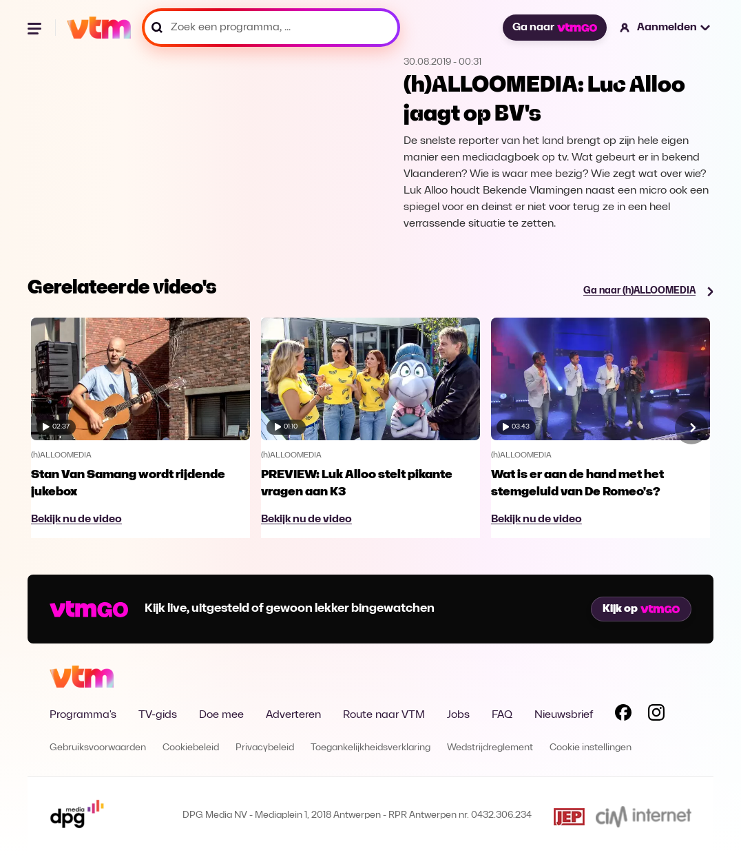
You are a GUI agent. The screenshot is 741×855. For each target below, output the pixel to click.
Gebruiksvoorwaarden (98, 748)
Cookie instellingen (591, 748)
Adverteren (293, 715)
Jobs (458, 715)
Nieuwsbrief (563, 715)
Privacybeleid (265, 748)
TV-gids (157, 715)
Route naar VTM (384, 715)
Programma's (83, 715)
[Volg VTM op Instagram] (656, 715)
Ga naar (554, 27)
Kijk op (641, 609)
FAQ (502, 715)
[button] (665, 27)
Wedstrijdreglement (490, 748)
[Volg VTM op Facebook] (623, 715)
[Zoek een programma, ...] (271, 27)
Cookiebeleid (191, 748)
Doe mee (221, 715)
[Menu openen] (36, 27)
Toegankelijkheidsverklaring (370, 748)
